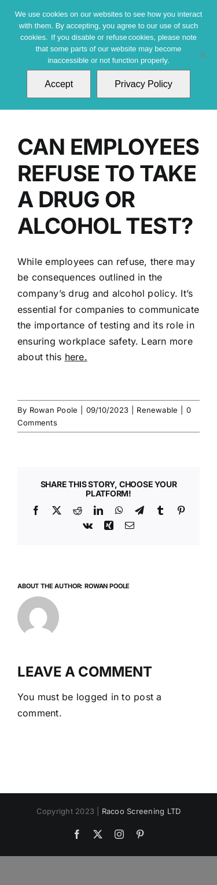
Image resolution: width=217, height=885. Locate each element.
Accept (59, 84)
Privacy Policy (143, 84)
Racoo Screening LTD (141, 811)
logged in (97, 697)
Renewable (157, 410)
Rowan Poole (54, 410)
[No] (202, 55)
